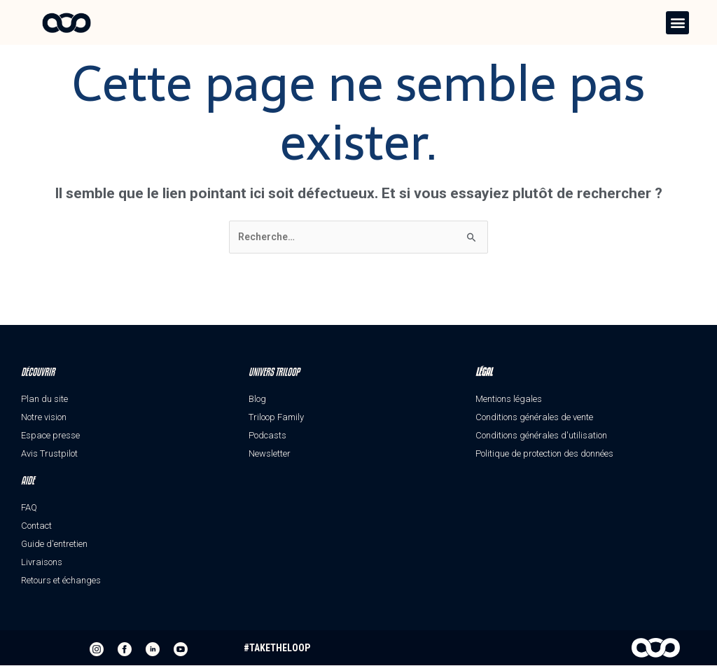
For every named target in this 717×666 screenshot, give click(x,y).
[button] (677, 22)
